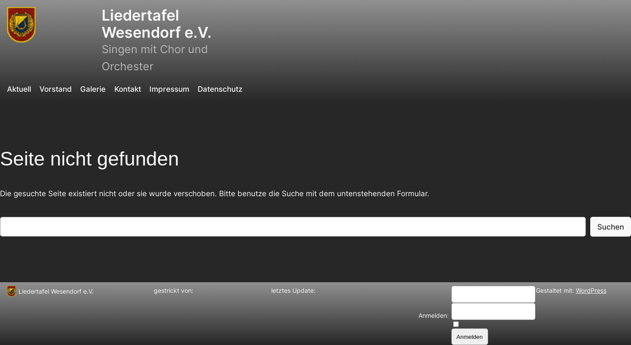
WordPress (591, 290)
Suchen (610, 227)
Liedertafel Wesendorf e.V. (157, 23)
